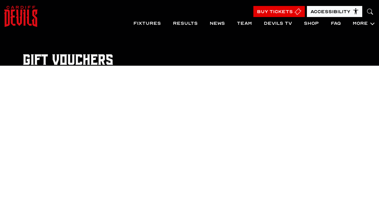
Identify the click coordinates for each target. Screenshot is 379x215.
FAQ (336, 23)
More (360, 23)
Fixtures (147, 23)
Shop (311, 23)
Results (185, 23)
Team (244, 23)
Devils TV (278, 23)
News (217, 23)
